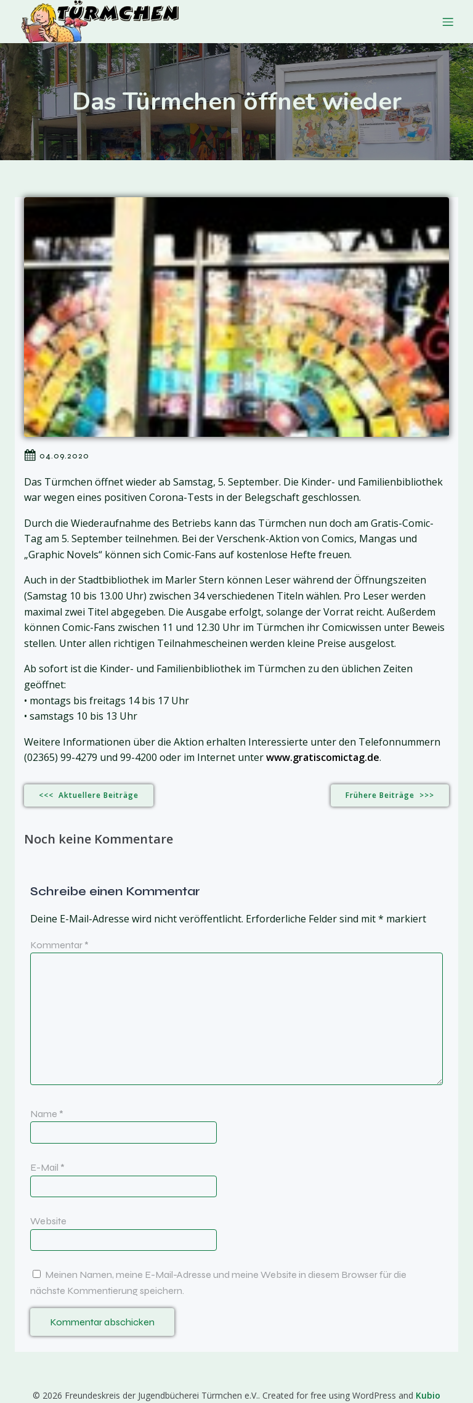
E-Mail (47, 1167)
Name (46, 1114)
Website (48, 1221)
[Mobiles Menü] (447, 21)
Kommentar (59, 945)
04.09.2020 (56, 455)
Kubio (428, 1395)
